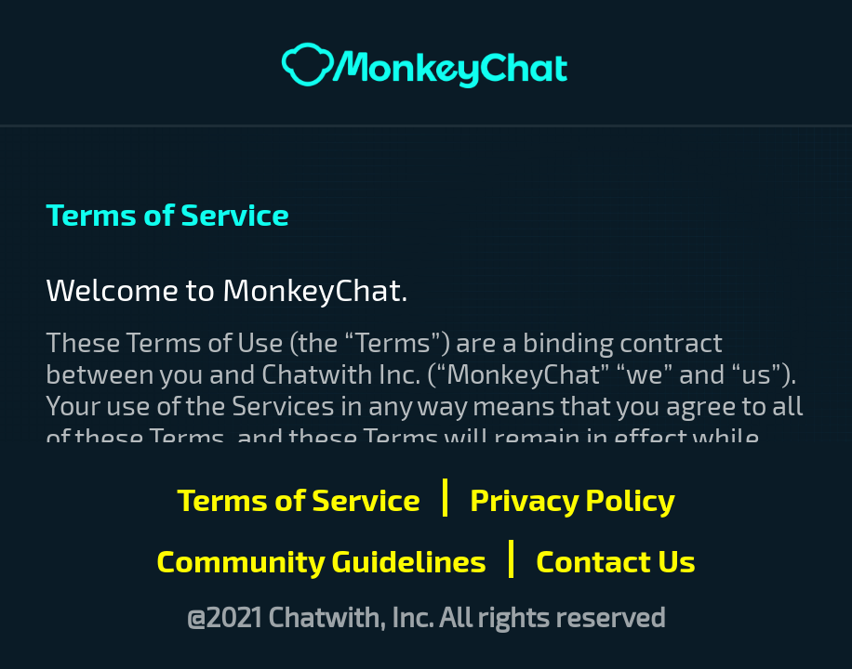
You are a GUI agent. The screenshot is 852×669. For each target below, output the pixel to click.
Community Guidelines (321, 559)
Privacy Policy (572, 498)
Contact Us (616, 559)
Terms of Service (298, 498)
